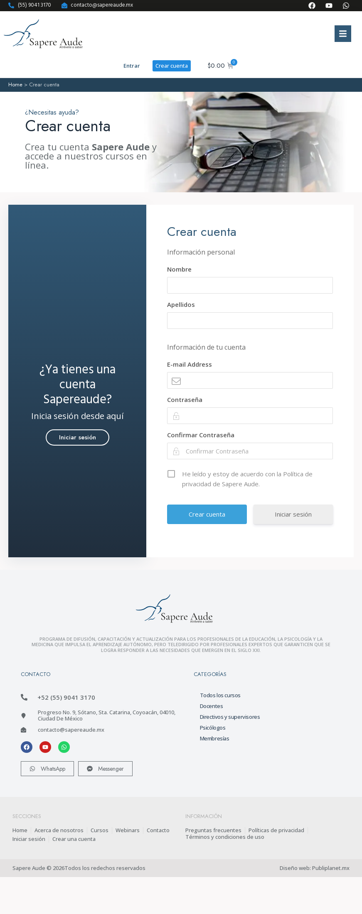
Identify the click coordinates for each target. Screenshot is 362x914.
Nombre (179, 269)
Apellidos (181, 304)
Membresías (214, 738)
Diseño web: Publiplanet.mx (315, 868)
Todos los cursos (220, 695)
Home (15, 84)
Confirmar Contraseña (200, 435)
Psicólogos (213, 727)
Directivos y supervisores (230, 716)
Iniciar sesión (293, 514)
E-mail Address (189, 364)
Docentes (211, 706)
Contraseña (184, 399)
